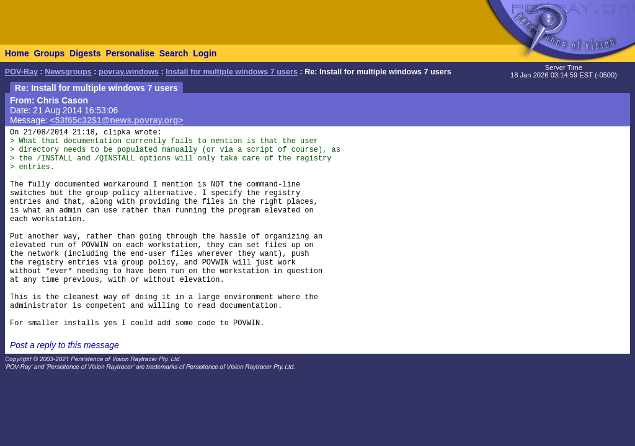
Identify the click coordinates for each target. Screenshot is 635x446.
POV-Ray (21, 72)
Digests (85, 53)
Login (204, 53)
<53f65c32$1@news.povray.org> (117, 120)
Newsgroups (68, 72)
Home (17, 53)
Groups (48, 53)
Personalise (129, 53)
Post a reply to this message (64, 345)
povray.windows (129, 72)
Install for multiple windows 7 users (232, 72)
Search (174, 53)
